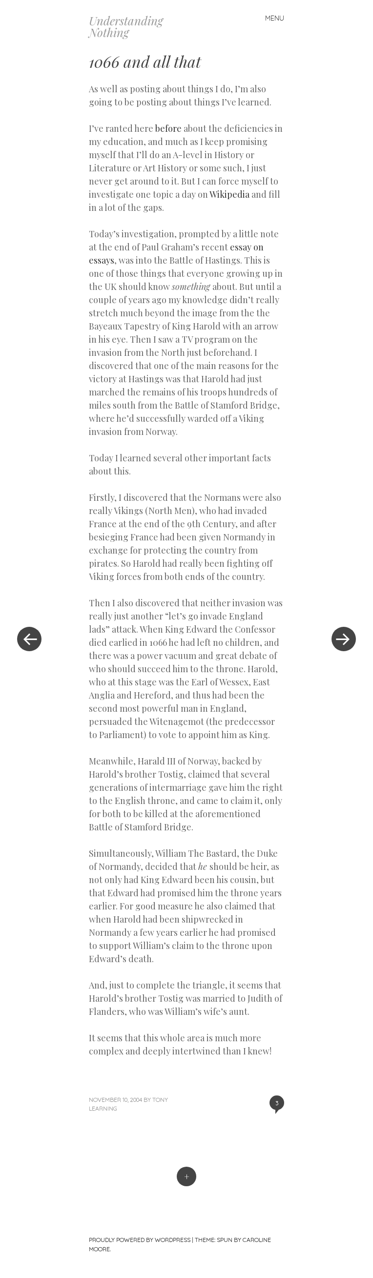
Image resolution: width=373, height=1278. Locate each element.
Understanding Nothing (126, 26)
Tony (160, 1099)
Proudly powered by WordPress (139, 1239)
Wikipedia (229, 194)
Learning (103, 1108)
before (168, 128)
